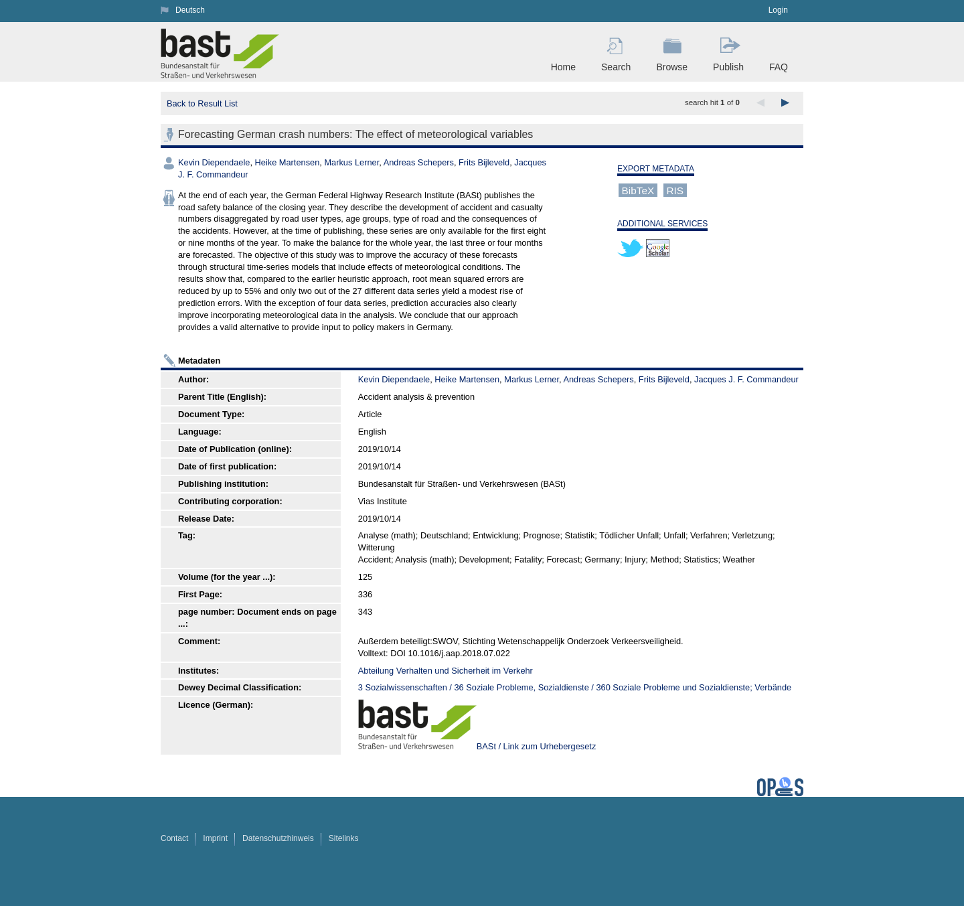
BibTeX (638, 190)
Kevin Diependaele (214, 162)
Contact (174, 838)
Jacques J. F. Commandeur (746, 379)
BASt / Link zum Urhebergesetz (536, 746)
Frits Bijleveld (484, 162)
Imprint (215, 838)
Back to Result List (202, 103)
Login (778, 10)
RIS (675, 190)
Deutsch (190, 10)
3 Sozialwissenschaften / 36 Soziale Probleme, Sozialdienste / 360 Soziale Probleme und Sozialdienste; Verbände (574, 687)
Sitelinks (344, 838)
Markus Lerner (351, 162)
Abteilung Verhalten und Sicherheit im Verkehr (445, 671)
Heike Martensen (287, 162)
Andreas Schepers (419, 162)
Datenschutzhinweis (278, 838)
